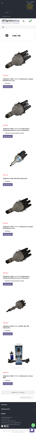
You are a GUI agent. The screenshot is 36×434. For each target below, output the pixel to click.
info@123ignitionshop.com (12, 424)
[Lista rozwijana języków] (8, 12)
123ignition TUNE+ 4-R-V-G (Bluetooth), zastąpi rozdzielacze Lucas (18, 79)
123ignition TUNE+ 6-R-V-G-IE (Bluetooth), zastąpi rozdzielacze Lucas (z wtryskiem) (16, 277)
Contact (4, 16)
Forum (8, 16)
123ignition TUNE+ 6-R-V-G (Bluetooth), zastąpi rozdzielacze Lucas (18, 227)
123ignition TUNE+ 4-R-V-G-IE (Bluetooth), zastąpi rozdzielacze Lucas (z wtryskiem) (16, 129)
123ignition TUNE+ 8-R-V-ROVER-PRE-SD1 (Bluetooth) (16, 326)
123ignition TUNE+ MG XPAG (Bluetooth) (15, 178)
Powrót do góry (26, 397)
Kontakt (3, 413)
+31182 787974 (17, 422)
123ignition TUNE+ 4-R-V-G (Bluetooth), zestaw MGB (18, 376)
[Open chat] (32, 430)
